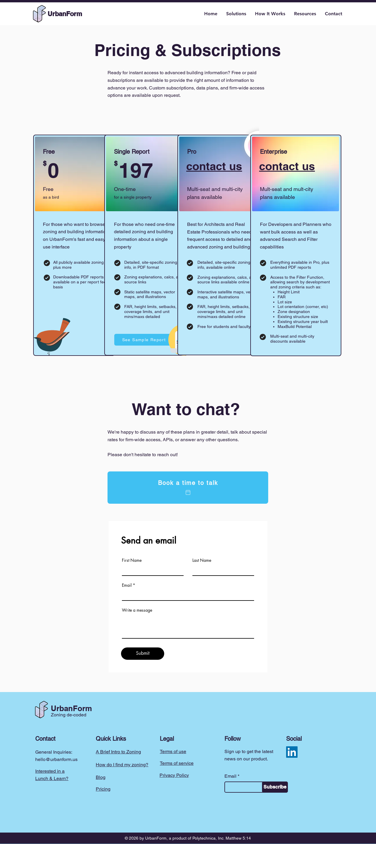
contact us (214, 166)
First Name (132, 560)
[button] (236, 13)
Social (294, 738)
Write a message (137, 610)
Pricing (103, 789)
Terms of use (173, 751)
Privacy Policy (174, 775)
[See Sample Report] (144, 340)
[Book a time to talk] (188, 487)
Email (127, 585)
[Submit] (142, 653)
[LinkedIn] (292, 752)
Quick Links (111, 738)
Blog (100, 777)
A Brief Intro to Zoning (118, 752)
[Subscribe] (275, 787)
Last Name (201, 560)
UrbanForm (71, 708)
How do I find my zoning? (122, 764)
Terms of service (177, 763)
